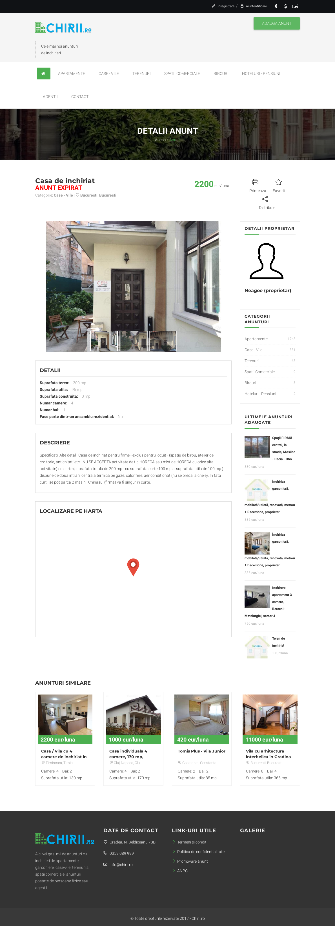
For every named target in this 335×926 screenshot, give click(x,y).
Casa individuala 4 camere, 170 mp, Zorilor (128, 757)
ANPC (180, 871)
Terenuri (141, 73)
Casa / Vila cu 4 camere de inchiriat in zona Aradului (64, 757)
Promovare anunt (190, 861)
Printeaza (257, 185)
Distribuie (267, 202)
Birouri (221, 73)
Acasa (160, 139)
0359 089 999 (118, 853)
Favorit (279, 185)
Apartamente (71, 73)
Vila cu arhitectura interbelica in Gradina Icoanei (268, 757)
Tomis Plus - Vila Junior (201, 751)
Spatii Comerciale (182, 73)
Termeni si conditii (190, 842)
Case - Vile (109, 73)
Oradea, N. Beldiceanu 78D (129, 842)
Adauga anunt (276, 23)
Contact (79, 96)
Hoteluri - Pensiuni (261, 73)
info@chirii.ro (118, 864)
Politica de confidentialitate (198, 851)
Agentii (50, 96)
